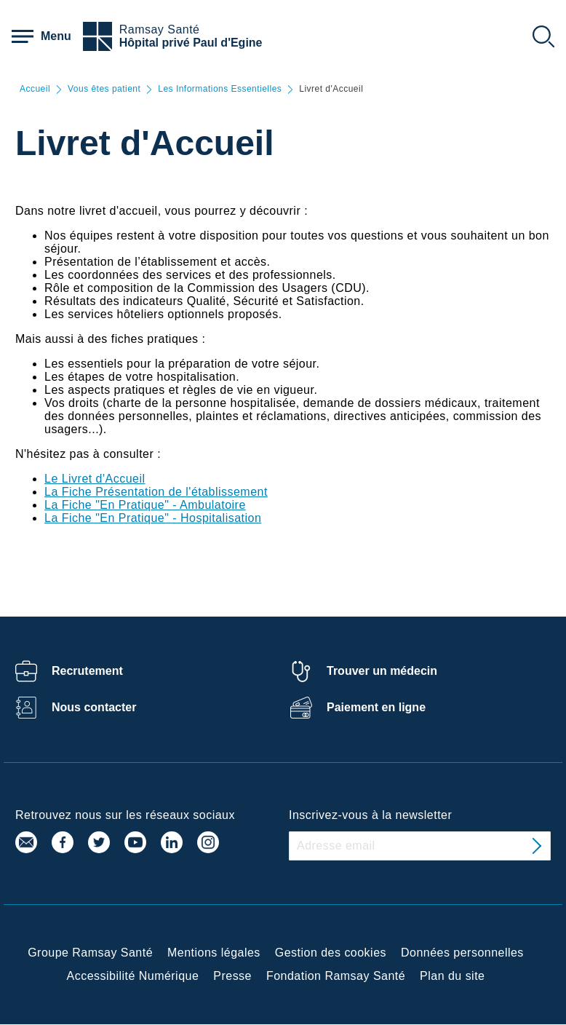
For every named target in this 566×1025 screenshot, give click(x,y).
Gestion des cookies (330, 952)
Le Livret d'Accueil (94, 478)
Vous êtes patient (104, 89)
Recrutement (87, 671)
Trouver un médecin (382, 671)
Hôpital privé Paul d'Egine (191, 42)
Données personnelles (462, 952)
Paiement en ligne (376, 707)
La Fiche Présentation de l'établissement (156, 492)
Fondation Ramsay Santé (335, 976)
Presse (232, 976)
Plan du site (452, 976)
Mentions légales (213, 952)
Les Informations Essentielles (220, 89)
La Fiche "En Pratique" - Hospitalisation (152, 518)
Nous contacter (94, 707)
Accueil (35, 89)
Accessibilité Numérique (133, 976)
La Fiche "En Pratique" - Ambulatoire (145, 505)
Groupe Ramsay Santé (90, 952)
